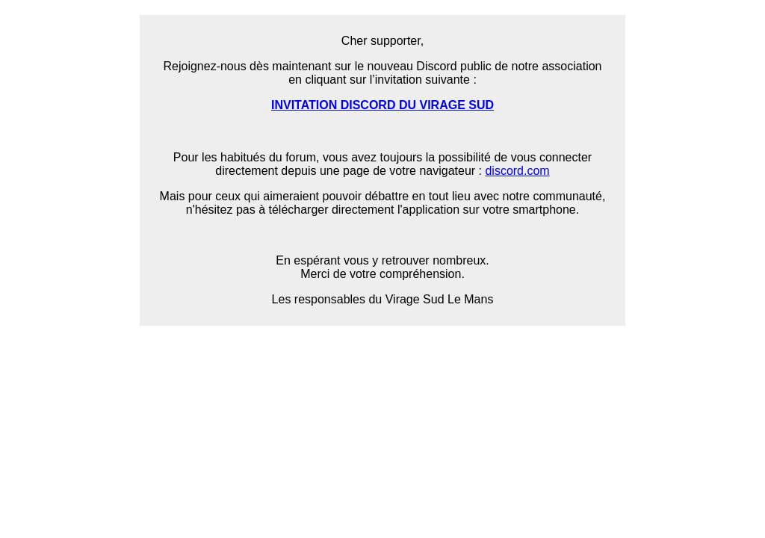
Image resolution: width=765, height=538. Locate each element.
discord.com (517, 170)
